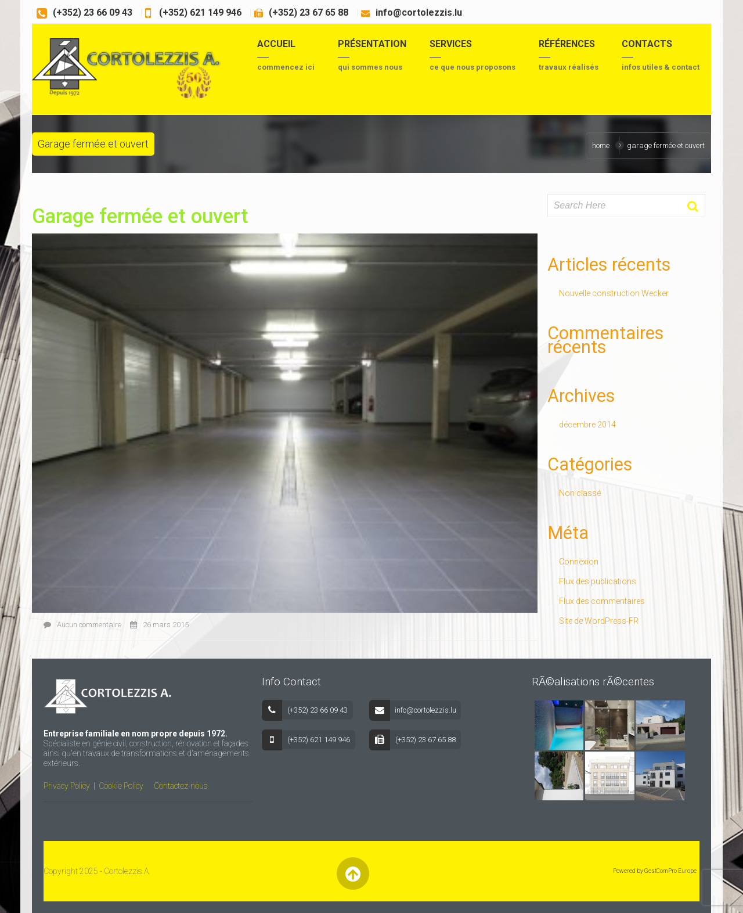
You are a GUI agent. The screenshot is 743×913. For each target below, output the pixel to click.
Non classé (580, 493)
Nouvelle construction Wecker (614, 293)
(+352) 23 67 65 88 (308, 12)
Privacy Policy (67, 785)
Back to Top (353, 874)
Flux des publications (597, 581)
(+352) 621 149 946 (199, 12)
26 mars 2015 (159, 624)
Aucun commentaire (82, 624)
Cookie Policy (121, 785)
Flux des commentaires (602, 601)
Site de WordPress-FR (599, 621)
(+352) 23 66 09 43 (92, 12)
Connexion (578, 561)
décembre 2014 (587, 424)
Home (600, 145)
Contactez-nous (181, 785)
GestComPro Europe (670, 871)
